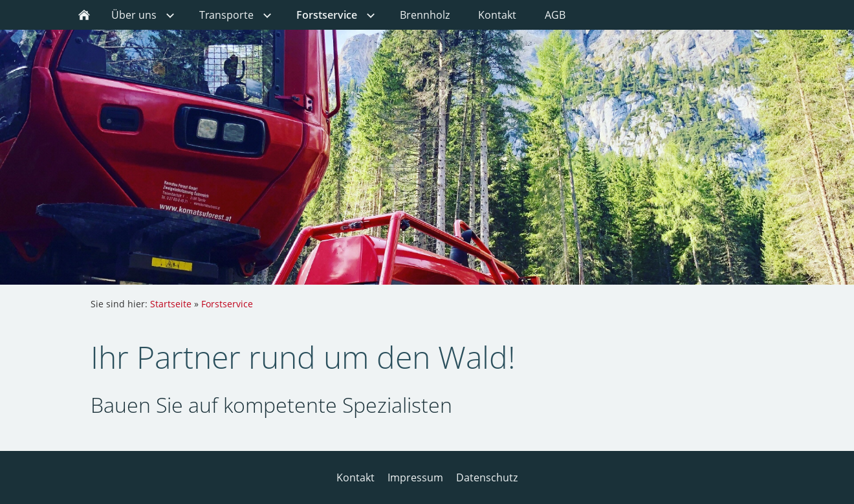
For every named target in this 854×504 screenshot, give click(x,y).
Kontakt (355, 477)
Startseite (171, 304)
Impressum (415, 477)
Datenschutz (487, 477)
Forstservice (227, 304)
